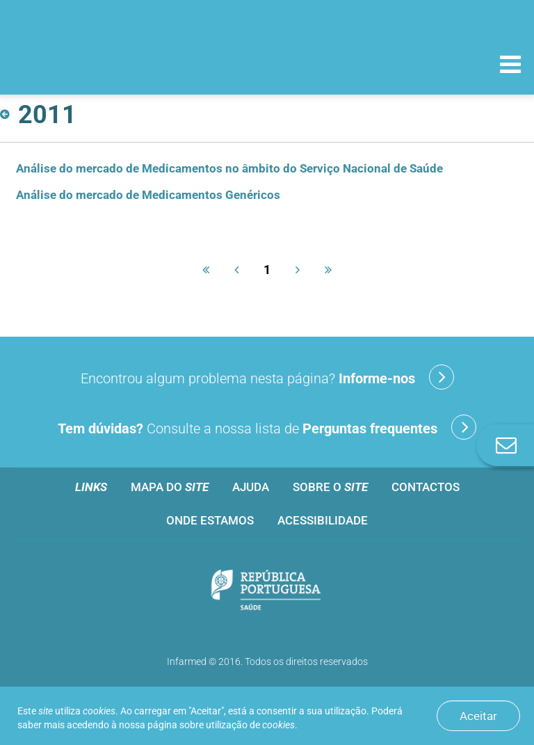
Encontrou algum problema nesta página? (267, 377)
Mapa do (170, 487)
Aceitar (478, 716)
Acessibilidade (322, 520)
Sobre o (330, 487)
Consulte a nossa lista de (267, 427)
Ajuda (250, 487)
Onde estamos (210, 520)
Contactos (425, 487)
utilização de (250, 724)
